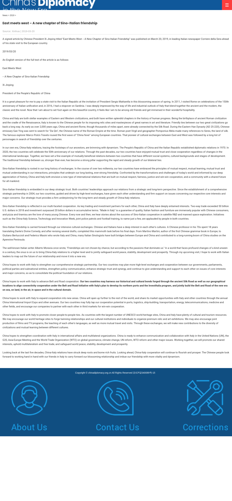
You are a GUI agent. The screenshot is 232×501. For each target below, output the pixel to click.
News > (6, 15)
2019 (12, 15)
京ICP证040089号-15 (144, 372)
